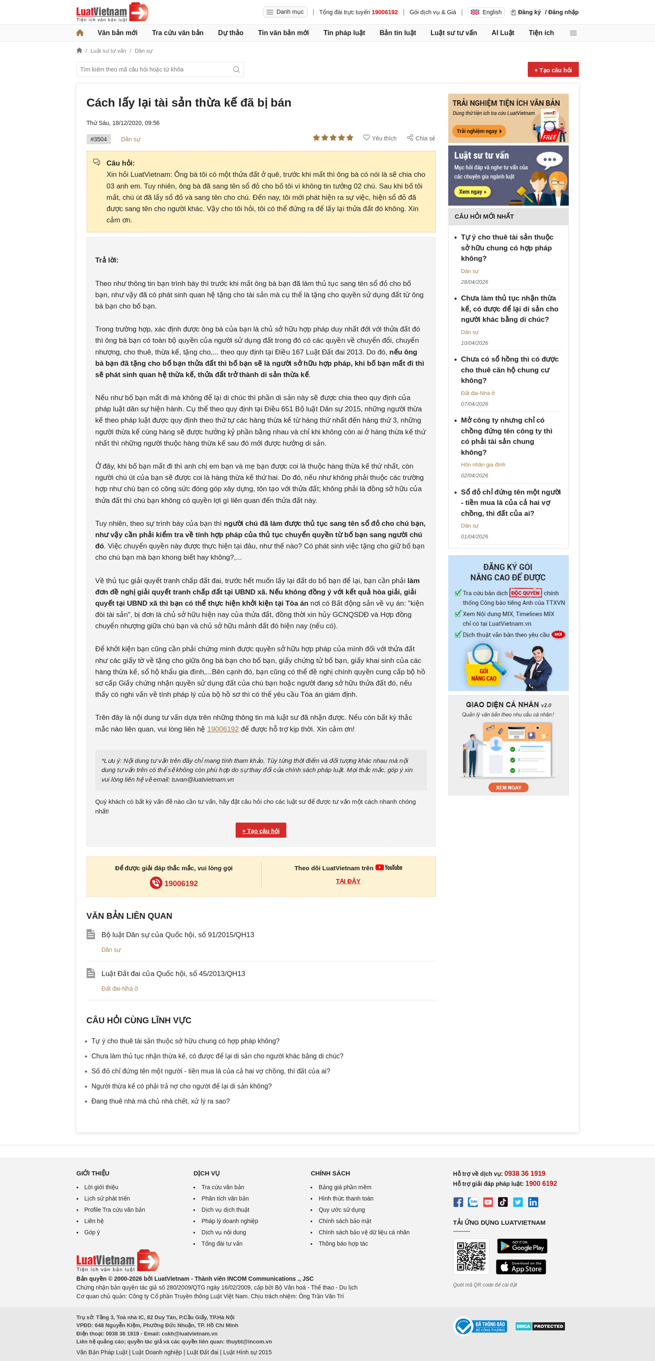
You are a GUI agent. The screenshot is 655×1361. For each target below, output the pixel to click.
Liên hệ (94, 1221)
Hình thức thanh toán (346, 1198)
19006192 (223, 729)
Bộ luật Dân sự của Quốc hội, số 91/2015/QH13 (178, 935)
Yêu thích (380, 138)
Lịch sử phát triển (107, 1198)
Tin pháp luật (344, 32)
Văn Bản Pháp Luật (102, 1352)
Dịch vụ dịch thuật (225, 1209)
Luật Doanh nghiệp (157, 1352)
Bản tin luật (398, 32)
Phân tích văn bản (225, 1198)
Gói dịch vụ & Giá (433, 12)
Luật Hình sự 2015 (247, 1352)
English (486, 12)
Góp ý (92, 1232)
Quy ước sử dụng (342, 1209)
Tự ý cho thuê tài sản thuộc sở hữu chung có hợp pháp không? (186, 1041)
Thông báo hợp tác (343, 1243)
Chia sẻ (421, 138)
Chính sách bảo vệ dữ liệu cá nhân (364, 1232)
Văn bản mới (117, 32)
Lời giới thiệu (101, 1187)
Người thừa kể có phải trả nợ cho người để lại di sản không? (182, 1086)
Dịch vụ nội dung (223, 1232)
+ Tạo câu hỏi (553, 70)
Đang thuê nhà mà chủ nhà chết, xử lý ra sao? (161, 1101)
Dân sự (130, 139)
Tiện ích (541, 32)
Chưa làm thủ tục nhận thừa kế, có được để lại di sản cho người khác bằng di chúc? (218, 1056)
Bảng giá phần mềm (345, 1187)
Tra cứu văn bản (177, 32)
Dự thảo (231, 32)
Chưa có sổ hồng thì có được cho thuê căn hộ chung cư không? (510, 370)
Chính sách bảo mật (345, 1221)
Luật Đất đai (202, 1352)
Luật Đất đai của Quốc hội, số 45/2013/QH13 (174, 974)
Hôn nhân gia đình (483, 464)
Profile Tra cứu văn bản (115, 1209)
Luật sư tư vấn (454, 32)
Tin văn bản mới (283, 32)
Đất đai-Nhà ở (120, 988)
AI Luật (503, 32)
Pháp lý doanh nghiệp (229, 1221)
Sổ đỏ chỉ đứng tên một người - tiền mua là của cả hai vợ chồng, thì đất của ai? (211, 1071)
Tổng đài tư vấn (221, 1243)
